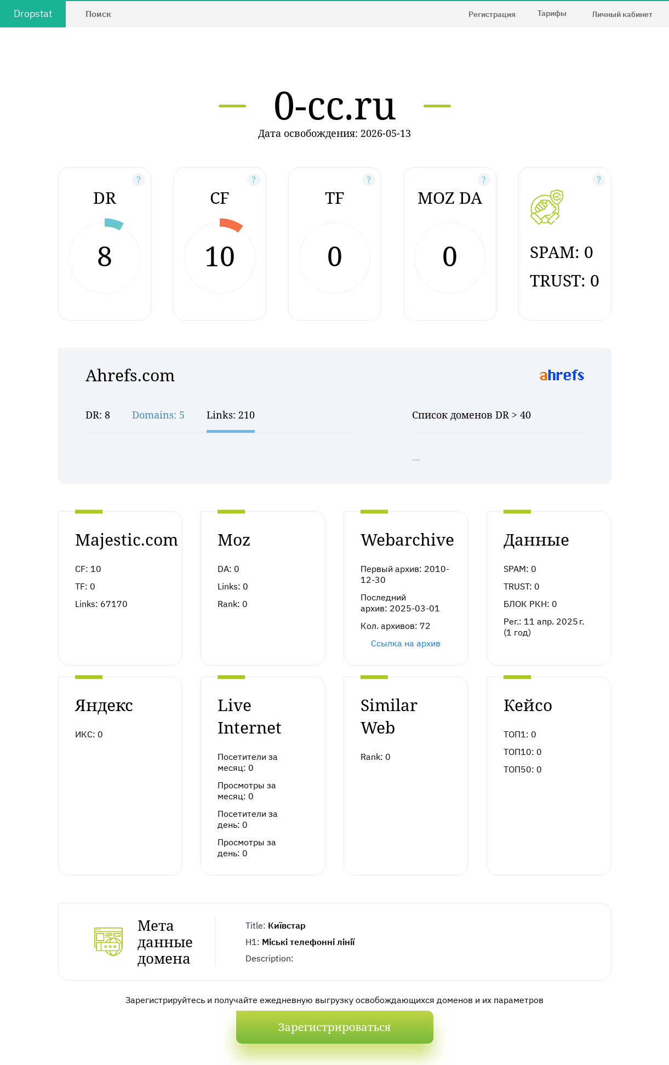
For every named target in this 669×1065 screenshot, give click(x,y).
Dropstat (33, 13)
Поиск (98, 13)
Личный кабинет (622, 14)
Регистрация (492, 14)
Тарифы (552, 13)
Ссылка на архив (406, 643)
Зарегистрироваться (334, 1027)
